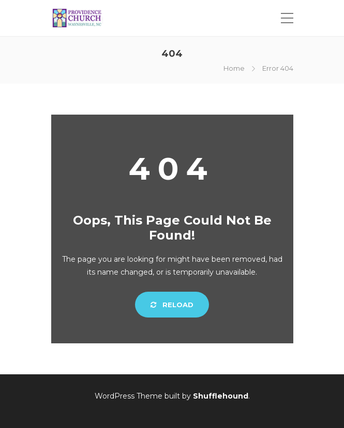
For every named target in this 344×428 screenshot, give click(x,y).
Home (234, 68)
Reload (172, 304)
